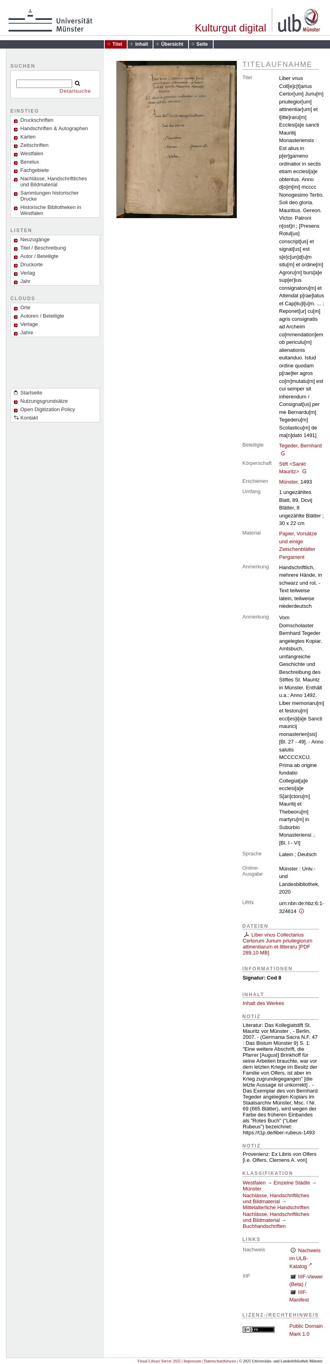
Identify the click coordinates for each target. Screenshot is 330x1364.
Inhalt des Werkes (263, 1003)
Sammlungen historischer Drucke (49, 196)
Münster (288, 482)
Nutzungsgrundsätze (44, 401)
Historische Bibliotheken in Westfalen (50, 210)
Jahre (26, 333)
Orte (25, 307)
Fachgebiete (34, 170)
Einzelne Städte (292, 1183)
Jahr (25, 281)
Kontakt (29, 418)
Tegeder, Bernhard (300, 446)
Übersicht (172, 44)
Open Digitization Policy (47, 409)
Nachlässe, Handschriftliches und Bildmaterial (53, 181)
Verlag (27, 273)
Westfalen (31, 153)
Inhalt (141, 44)
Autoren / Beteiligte (42, 316)
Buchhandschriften (264, 1226)
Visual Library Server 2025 (159, 1361)
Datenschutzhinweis (220, 1361)
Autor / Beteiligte (39, 256)
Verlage (29, 324)
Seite (202, 44)
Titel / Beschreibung (43, 248)
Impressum (192, 1361)
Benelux (29, 162)
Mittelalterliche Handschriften (276, 1207)
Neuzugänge (35, 239)
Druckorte (31, 264)
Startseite (31, 393)
